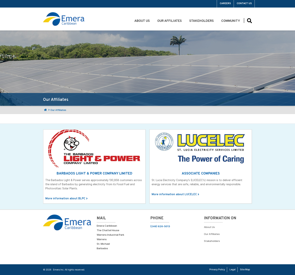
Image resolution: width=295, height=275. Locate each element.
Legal (233, 269)
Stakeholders (201, 21)
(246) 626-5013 (160, 226)
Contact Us (244, 3)
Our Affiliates (169, 21)
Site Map (245, 269)
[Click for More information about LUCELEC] (200, 166)
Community (230, 21)
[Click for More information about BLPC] (94, 166)
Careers (225, 3)
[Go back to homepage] (63, 19)
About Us (142, 21)
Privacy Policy (217, 269)
